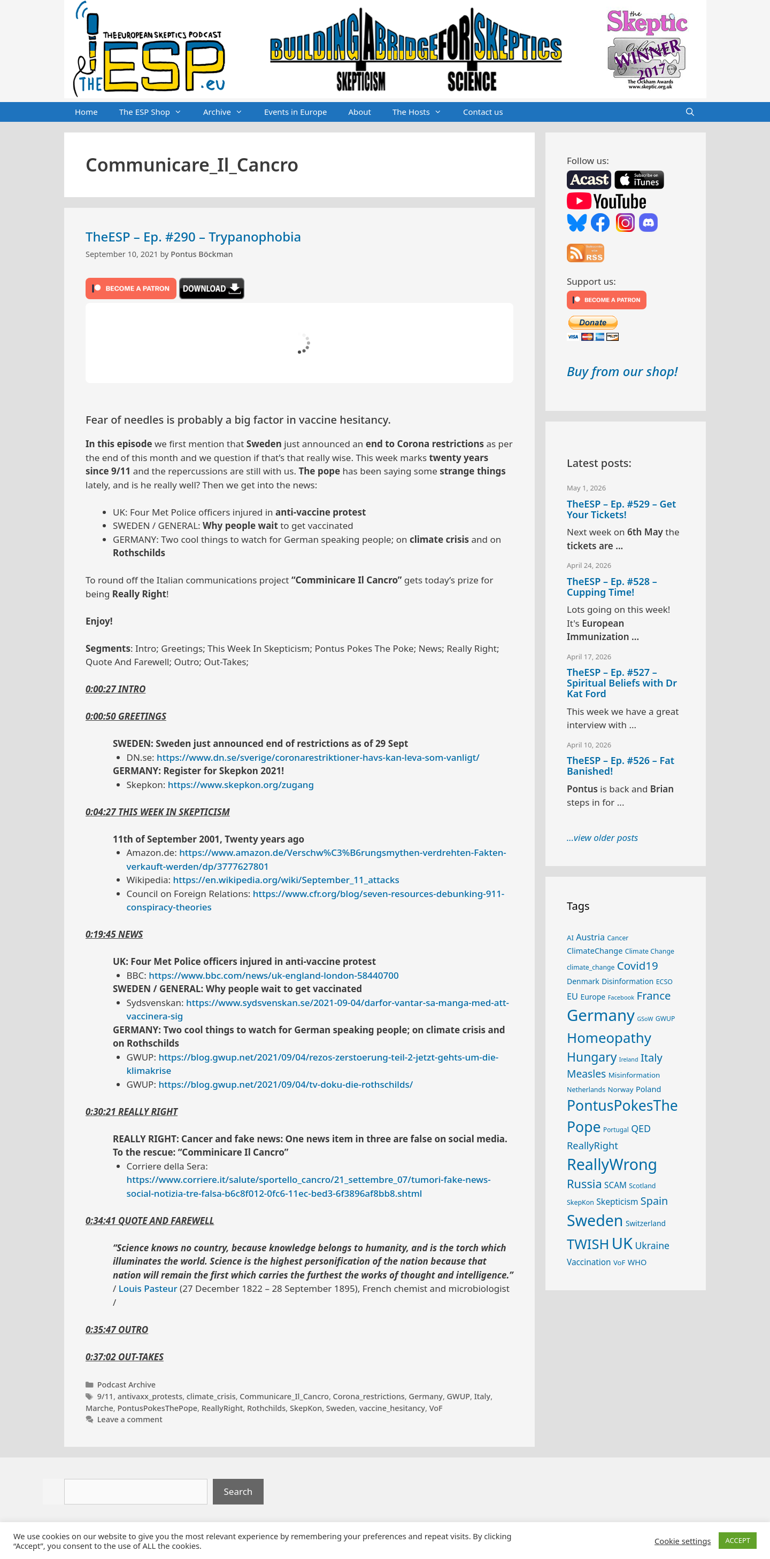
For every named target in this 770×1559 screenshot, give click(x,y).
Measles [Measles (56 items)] (586, 1073)
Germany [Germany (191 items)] (601, 1015)
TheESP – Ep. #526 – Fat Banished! (620, 765)
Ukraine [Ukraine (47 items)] (652, 1245)
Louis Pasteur (148, 1288)
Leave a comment (130, 1419)
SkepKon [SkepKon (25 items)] (580, 1202)
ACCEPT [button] (737, 1540)
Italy (482, 1396)
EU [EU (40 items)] (572, 996)
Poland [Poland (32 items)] (648, 1088)
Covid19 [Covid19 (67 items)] (637, 965)
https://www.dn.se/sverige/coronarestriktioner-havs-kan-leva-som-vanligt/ (318, 757)
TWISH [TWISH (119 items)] (588, 1244)
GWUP (459, 1396)
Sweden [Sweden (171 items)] (595, 1220)
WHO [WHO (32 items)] (637, 1262)
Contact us (483, 111)
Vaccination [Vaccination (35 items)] (589, 1262)
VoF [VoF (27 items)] (619, 1262)
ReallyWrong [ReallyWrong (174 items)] (612, 1163)
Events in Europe (295, 111)
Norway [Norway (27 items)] (621, 1089)
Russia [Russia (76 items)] (584, 1183)
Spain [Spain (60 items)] (654, 1201)
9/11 (105, 1396)
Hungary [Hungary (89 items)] (592, 1057)
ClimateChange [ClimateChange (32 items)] (594, 950)
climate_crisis (211, 1396)
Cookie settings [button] (682, 1541)
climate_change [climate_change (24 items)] (590, 967)
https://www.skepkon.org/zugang (241, 784)
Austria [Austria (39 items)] (590, 937)
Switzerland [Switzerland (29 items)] (646, 1223)
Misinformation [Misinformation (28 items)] (634, 1075)
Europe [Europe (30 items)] (592, 997)
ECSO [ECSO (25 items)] (664, 981)
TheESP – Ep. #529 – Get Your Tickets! (621, 509)
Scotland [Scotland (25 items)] (642, 1185)
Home (86, 111)
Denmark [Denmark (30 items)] (583, 981)
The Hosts (422, 112)
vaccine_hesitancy (392, 1408)
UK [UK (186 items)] (622, 1243)
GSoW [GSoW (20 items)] (645, 1019)
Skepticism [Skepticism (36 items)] (617, 1201)
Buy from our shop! (622, 371)
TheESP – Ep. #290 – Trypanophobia (193, 236)
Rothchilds (266, 1408)
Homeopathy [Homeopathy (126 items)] (609, 1037)
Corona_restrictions (369, 1396)
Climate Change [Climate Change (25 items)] (649, 951)
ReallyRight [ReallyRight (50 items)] (592, 1145)
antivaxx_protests (150, 1396)
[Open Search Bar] (690, 112)
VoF (436, 1408)
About (359, 111)
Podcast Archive (126, 1384)
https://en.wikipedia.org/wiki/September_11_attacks (286, 880)
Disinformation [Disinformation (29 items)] (627, 981)
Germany (426, 1396)
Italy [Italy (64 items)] (652, 1057)
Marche (99, 1408)
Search (238, 1491)
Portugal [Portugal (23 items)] (616, 1129)
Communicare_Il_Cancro (284, 1396)
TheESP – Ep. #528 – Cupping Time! (612, 586)
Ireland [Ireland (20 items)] (628, 1059)
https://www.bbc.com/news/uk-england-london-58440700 (273, 975)
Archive (228, 112)
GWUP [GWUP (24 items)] (665, 1018)
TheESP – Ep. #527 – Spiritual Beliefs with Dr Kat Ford (622, 683)
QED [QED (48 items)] (641, 1128)
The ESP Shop (155, 112)
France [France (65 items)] (654, 995)
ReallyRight (222, 1408)
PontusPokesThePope (157, 1408)
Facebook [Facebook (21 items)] (621, 997)
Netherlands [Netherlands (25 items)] (586, 1089)
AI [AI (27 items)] (570, 937)
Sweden (340, 1408)
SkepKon (306, 1408)
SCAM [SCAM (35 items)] (615, 1185)
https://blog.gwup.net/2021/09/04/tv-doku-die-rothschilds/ (285, 1084)
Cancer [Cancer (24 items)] (617, 937)
